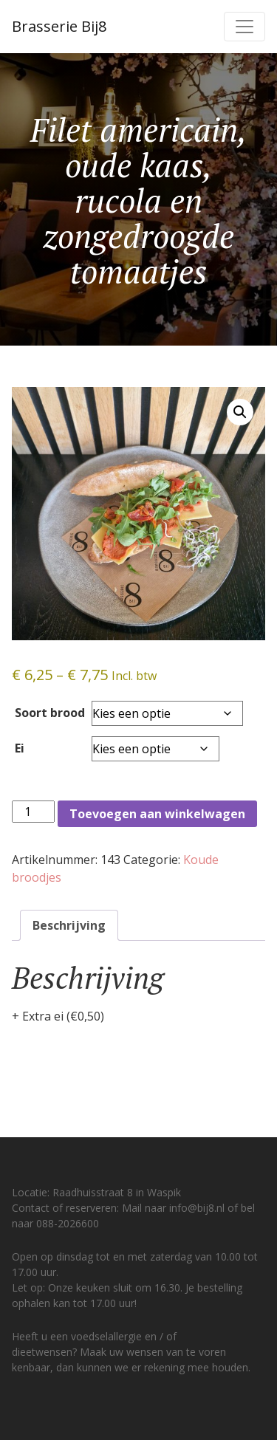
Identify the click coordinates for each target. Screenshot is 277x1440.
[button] (240, 412)
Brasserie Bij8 (59, 26)
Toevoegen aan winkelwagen (157, 814)
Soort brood (50, 712)
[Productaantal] (33, 811)
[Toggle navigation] (244, 26)
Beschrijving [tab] (69, 925)
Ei (19, 748)
